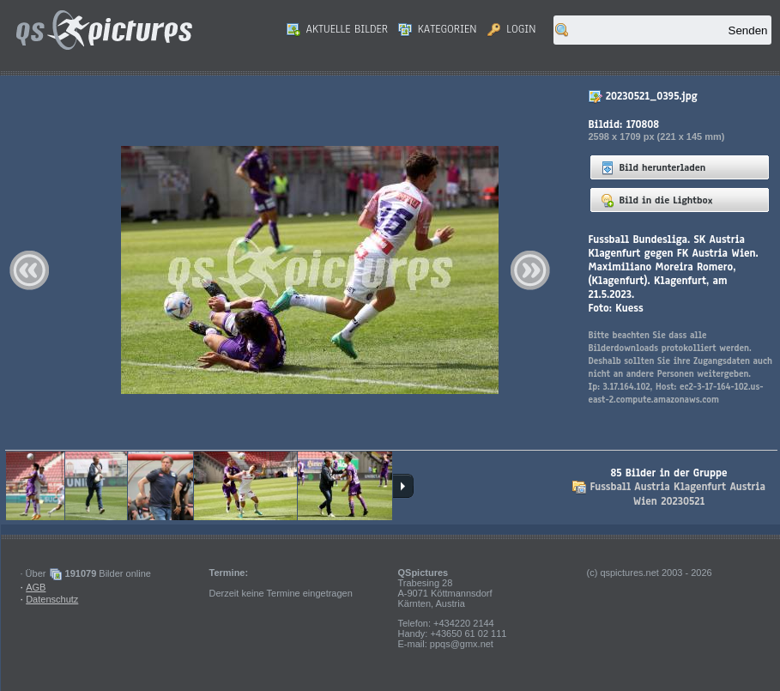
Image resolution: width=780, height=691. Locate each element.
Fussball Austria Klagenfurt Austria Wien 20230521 (677, 494)
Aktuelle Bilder (337, 29)
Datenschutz (52, 599)
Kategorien (437, 29)
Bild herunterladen (653, 167)
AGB (35, 587)
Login (511, 29)
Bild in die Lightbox (657, 200)
